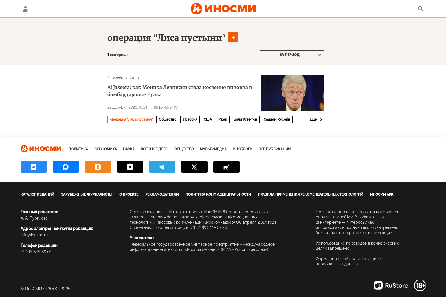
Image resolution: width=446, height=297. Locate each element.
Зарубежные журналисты (86, 194)
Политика (78, 149)
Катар (134, 78)
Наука (129, 149)
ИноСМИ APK (381, 194)
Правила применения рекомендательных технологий (310, 194)
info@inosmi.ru (34, 235)
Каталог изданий (37, 194)
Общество (167, 119)
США (208, 119)
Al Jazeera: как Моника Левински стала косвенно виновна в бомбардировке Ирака (179, 90)
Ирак (223, 119)
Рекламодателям (162, 194)
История (190, 119)
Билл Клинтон (245, 119)
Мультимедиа (213, 149)
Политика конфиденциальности (218, 194)
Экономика (105, 149)
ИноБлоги (242, 149)
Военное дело (154, 149)
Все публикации (274, 149)
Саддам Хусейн (277, 119)
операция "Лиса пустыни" (166, 37)
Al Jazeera (115, 78)
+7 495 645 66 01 (36, 251)
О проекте (128, 194)
